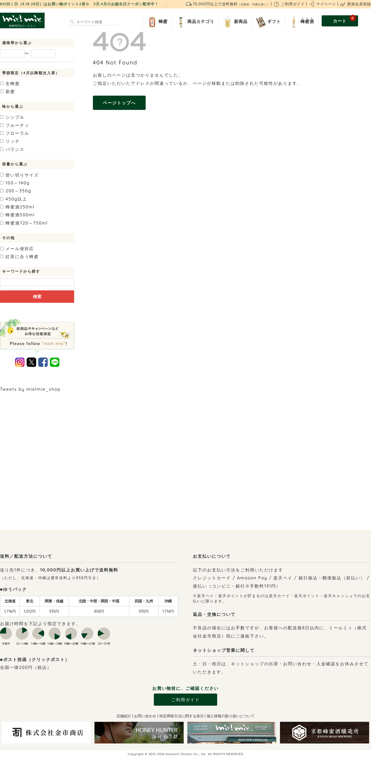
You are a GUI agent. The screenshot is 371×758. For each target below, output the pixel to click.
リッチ (10, 141)
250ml (17, 207)
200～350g (15, 190)
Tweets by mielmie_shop (30, 389)
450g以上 (13, 199)
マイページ (322, 4)
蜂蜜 (156, 22)
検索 (37, 296)
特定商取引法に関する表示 (181, 716)
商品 (194, 22)
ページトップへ (119, 102)
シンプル (12, 117)
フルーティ (14, 125)
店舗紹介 (123, 716)
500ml (17, 214)
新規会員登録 (355, 4)
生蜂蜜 (10, 83)
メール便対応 (17, 248)
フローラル (14, 133)
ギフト (267, 22)
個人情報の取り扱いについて (231, 716)
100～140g (15, 182)
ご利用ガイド (289, 4)
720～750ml (24, 223)
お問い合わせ (145, 716)
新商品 (234, 22)
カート (344, 19)
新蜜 (7, 91)
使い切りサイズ (19, 175)
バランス (12, 149)
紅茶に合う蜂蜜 (19, 256)
